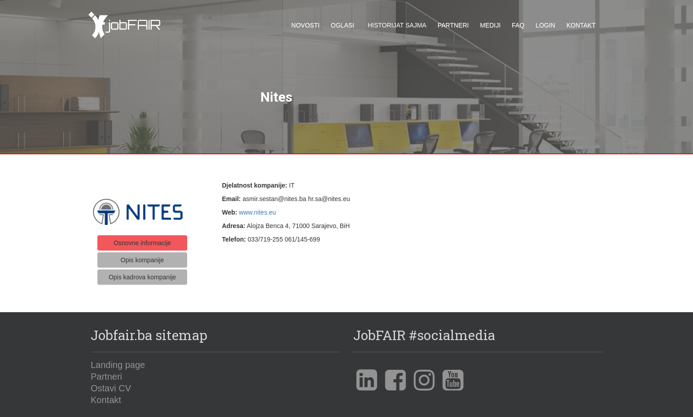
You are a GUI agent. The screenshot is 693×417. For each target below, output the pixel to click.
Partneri (453, 25)
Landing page (118, 361)
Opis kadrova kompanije (142, 274)
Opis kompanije (142, 256)
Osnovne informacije (142, 239)
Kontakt (581, 25)
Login (545, 25)
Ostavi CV (111, 385)
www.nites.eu (257, 208)
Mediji (490, 25)
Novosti (305, 25)
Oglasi (342, 25)
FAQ (518, 25)
